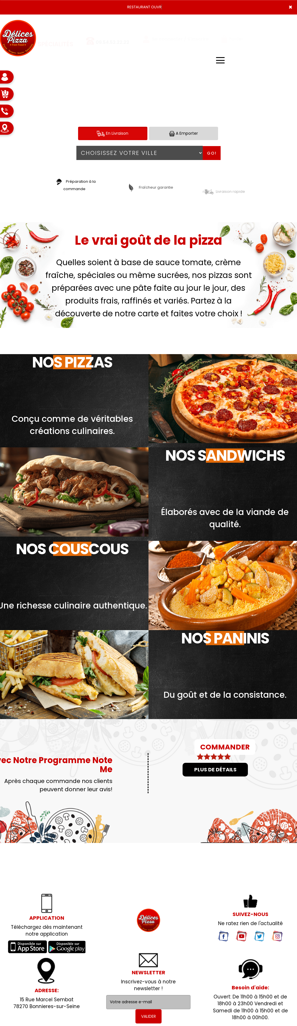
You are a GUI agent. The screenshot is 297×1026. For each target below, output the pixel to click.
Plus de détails (215, 769)
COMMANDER (225, 747)
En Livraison (112, 133)
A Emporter (183, 133)
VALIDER (148, 1016)
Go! (212, 153)
